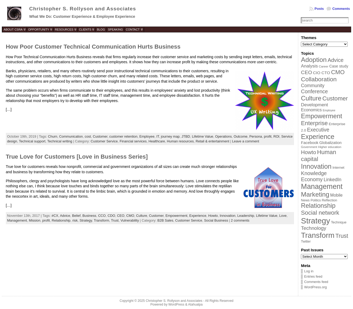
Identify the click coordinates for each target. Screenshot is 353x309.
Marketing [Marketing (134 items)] (315, 194)
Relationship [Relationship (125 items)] (318, 205)
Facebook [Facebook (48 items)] (309, 143)
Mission (34, 220)
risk (75, 220)
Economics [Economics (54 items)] (311, 110)
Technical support (32, 141)
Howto (213, 216)
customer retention (123, 136)
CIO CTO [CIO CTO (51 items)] (321, 72)
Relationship (61, 220)
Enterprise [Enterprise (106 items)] (314, 123)
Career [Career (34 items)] (323, 66)
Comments (341, 9)
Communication (71, 136)
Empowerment (176, 216)
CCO (102, 216)
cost (88, 136)
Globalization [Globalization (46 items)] (330, 143)
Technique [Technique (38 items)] (338, 222)
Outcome (240, 136)
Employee (146, 136)
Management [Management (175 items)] (321, 187)
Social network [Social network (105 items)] (320, 212)
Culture (141, 216)
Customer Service (104, 141)
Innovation (228, 216)
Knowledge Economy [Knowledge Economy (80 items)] (314, 176)
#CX (55, 216)
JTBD (186, 136)
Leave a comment (245, 141)
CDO (111, 216)
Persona (255, 136)
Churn (52, 136)
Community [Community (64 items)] (312, 85)
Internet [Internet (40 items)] (338, 168)
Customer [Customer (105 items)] (335, 98)
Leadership (245, 216)
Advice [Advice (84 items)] (335, 60)
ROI (276, 136)
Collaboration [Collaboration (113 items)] (319, 79)
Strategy (85, 220)
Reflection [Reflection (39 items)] (329, 200)
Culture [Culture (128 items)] (311, 98)
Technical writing (59, 141)
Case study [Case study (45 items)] (338, 66)
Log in (308, 271)
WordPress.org (315, 287)
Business (89, 216)
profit (267, 136)
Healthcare (157, 141)
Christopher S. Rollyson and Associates (82, 8)
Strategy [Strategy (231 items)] (315, 220)
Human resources (180, 141)
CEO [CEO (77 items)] (306, 72)
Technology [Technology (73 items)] (313, 228)
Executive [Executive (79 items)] (318, 130)
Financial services (133, 141)
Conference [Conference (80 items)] (314, 91)
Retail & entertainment (212, 141)
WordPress (176, 304)
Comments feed (316, 282)
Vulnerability (129, 220)
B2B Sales (165, 220)
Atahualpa (195, 304)
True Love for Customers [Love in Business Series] (77, 156)
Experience (197, 216)
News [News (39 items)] (305, 200)
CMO (130, 216)
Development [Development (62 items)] (314, 104)
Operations (223, 136)
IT (157, 136)
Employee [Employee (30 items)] (329, 110)
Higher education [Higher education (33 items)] (329, 147)
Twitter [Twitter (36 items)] (305, 241)
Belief (76, 216)
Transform (101, 220)
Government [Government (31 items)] (309, 147)
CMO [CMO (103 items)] (337, 72)
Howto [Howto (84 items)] (308, 152)
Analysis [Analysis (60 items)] (309, 66)
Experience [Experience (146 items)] (317, 136)
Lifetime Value (202, 136)
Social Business (216, 220)
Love (283, 216)
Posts (319, 9)
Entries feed (313, 276)
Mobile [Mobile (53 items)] (336, 195)
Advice (65, 216)
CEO (120, 216)
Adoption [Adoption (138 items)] (313, 59)
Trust (115, 220)
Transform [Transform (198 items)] (317, 235)
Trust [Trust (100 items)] (341, 236)
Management (17, 220)
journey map (170, 136)
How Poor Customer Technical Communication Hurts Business (93, 46)
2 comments (240, 220)
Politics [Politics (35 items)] (315, 200)
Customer (100, 136)
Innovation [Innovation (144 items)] (316, 166)
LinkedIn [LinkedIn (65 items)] (332, 179)
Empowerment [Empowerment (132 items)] (321, 116)
